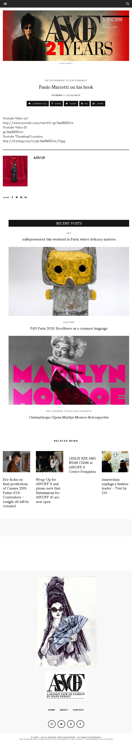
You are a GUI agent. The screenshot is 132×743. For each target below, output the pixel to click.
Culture (68, 322)
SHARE (56, 104)
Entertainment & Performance (66, 80)
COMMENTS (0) (37, 104)
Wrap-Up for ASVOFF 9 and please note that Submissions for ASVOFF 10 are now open (48, 490)
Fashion (57, 411)
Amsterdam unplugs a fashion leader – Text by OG (115, 485)
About (64, 710)
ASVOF (77, 95)
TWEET (71, 104)
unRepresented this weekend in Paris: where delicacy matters (68, 239)
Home (51, 710)
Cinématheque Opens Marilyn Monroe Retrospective (69, 417)
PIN (84, 104)
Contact (78, 710)
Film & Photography (78, 411)
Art (68, 233)
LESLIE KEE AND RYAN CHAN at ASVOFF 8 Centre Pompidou (82, 464)
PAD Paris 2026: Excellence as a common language (68, 328)
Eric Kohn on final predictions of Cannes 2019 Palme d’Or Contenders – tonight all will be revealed (16, 492)
